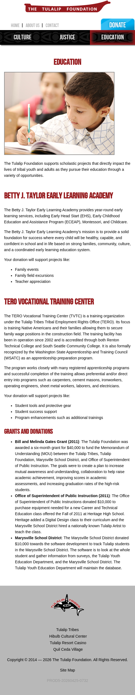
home (17, 25)
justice (67, 37)
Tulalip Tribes (67, 629)
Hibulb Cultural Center (67, 636)
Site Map (67, 670)
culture (22, 37)
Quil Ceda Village (67, 649)
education (112, 37)
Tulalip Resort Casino (67, 643)
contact (52, 25)
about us (34, 25)
